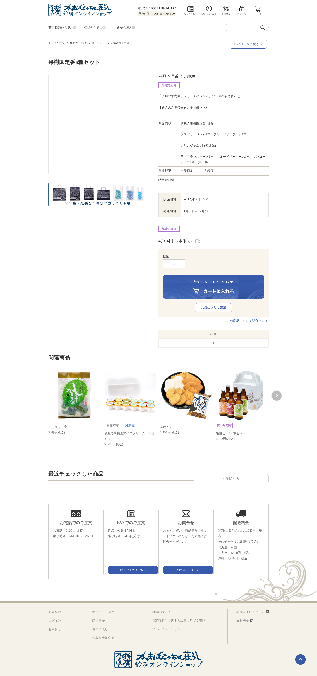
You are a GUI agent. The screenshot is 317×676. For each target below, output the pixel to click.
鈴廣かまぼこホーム (250, 603)
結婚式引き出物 (120, 42)
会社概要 (242, 611)
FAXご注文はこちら (131, 560)
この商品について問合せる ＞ (248, 311)
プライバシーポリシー (167, 620)
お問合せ (54, 620)
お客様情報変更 (103, 628)
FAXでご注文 (190, 14)
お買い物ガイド (209, 14)
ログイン (54, 611)
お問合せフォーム (186, 560)
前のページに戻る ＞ (249, 43)
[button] (276, 386)
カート (258, 14)
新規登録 (225, 14)
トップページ (56, 42)
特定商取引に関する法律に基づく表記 (178, 611)
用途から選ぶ (78, 42)
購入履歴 (98, 611)
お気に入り (100, 620)
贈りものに (98, 42)
